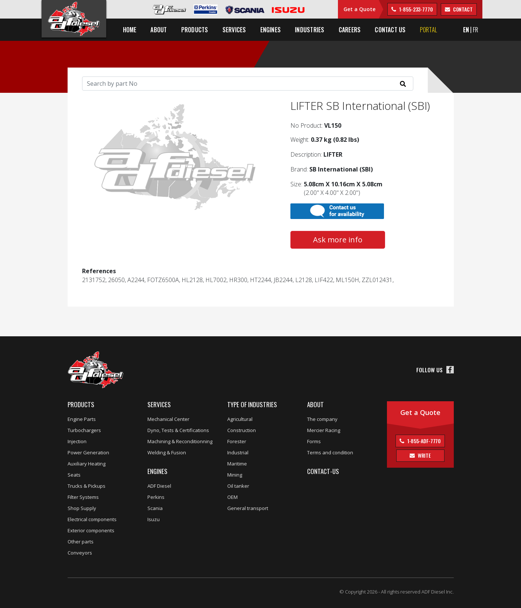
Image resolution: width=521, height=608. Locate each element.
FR (475, 29)
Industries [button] (309, 29)
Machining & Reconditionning (179, 441)
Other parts (81, 541)
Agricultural (240, 419)
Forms (314, 441)
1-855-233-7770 (415, 9)
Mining (234, 474)
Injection (77, 441)
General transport (247, 508)
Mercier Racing (323, 430)
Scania (155, 508)
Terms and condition (330, 452)
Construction (241, 430)
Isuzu (153, 519)
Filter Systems (83, 497)
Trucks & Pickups (86, 486)
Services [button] (234, 29)
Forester (236, 441)
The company (322, 419)
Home (130, 29)
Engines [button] (270, 29)
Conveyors (80, 552)
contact (462, 9)
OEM (232, 497)
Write (424, 455)
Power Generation (88, 452)
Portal (428, 29)
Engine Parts (82, 419)
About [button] (158, 29)
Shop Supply (82, 508)
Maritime (237, 463)
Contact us (390, 29)
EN (466, 29)
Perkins (156, 497)
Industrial (237, 452)
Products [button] (194, 29)
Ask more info (337, 240)
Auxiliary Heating (86, 463)
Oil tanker (238, 486)
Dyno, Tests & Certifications (178, 430)
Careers (350, 29)
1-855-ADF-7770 (423, 441)
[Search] (247, 83)
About (315, 404)
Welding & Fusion (166, 452)
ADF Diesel (159, 486)
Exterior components (91, 530)
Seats (74, 474)
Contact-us (323, 471)
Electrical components (92, 519)
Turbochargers (84, 430)
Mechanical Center (168, 419)
